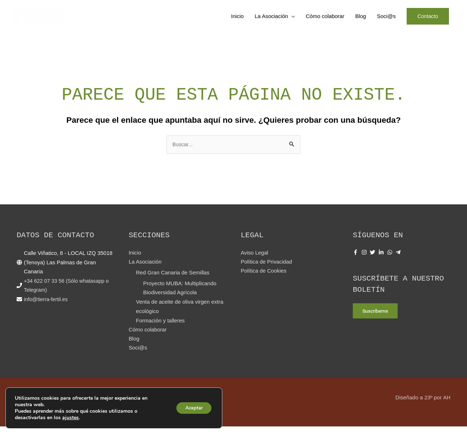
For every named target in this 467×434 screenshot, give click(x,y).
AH (446, 405)
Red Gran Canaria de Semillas (172, 280)
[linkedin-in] (382, 259)
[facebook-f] (356, 259)
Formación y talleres (160, 328)
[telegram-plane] (399, 259)
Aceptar (192, 407)
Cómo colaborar (324, 20)
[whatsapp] (390, 259)
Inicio (236, 20)
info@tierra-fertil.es (47, 307)
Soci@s (385, 20)
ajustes (70, 418)
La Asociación (270, 20)
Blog (359, 20)
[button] (427, 20)
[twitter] (373, 259)
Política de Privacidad (267, 270)
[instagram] (365, 259)
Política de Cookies (264, 279)
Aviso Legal (255, 260)
